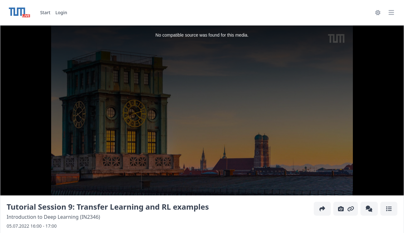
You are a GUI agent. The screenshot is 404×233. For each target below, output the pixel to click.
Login (61, 12)
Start (45, 12)
